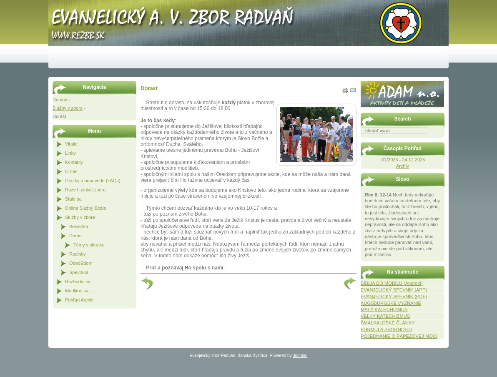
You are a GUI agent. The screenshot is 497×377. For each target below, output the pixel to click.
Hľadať (440, 140)
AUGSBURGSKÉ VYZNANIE (391, 303)
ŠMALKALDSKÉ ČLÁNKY (388, 322)
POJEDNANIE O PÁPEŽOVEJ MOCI (399, 336)
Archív (402, 165)
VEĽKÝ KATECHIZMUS (385, 316)
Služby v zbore (68, 108)
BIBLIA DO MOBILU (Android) (392, 283)
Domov (60, 99)
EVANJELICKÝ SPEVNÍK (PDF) (394, 296)
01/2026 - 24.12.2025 (403, 159)
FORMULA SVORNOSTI (386, 329)
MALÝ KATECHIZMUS (384, 309)
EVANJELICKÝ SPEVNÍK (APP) (394, 289)
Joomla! (300, 355)
